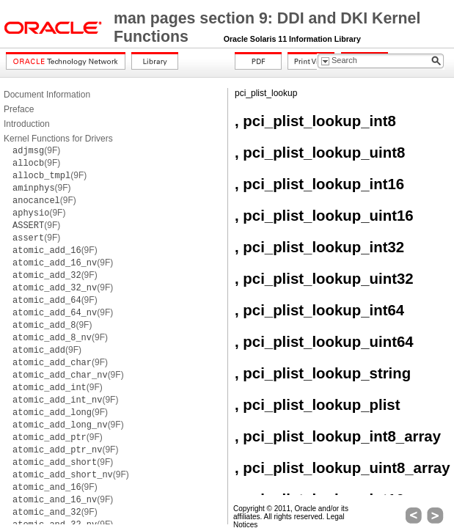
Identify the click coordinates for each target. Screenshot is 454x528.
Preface (19, 109)
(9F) (36, 150)
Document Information (47, 94)
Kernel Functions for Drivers (58, 138)
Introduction (27, 124)
